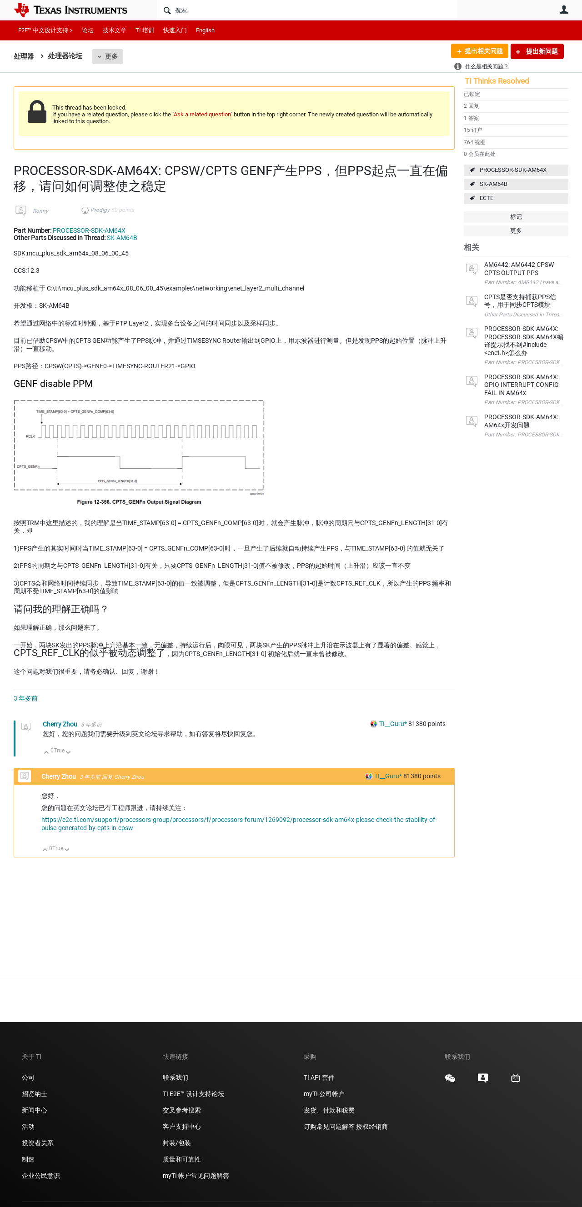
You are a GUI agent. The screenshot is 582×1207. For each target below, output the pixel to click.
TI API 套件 (319, 1077)
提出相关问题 (483, 51)
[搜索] (307, 10)
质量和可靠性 (182, 1159)
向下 (68, 753)
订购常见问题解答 (329, 1126)
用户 (563, 9)
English (205, 30)
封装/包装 (177, 1143)
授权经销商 (372, 1126)
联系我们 (175, 1077)
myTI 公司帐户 (324, 1093)
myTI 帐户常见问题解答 (196, 1175)
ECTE (486, 198)
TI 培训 (144, 30)
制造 (28, 1159)
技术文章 (114, 30)
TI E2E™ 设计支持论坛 (193, 1093)
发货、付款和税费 (329, 1110)
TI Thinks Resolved (497, 80)
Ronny (40, 211)
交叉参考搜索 (182, 1110)
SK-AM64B (493, 183)
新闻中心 (34, 1110)
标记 (516, 216)
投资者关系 (38, 1143)
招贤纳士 (34, 1093)
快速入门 (175, 30)
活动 (28, 1126)
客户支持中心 (182, 1126)
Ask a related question (202, 114)
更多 (111, 56)
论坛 (88, 30)
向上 (46, 753)
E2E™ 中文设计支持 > (45, 30)
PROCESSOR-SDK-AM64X (513, 169)
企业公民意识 (41, 1175)
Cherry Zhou (61, 724)
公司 (28, 1077)
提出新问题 (541, 51)
